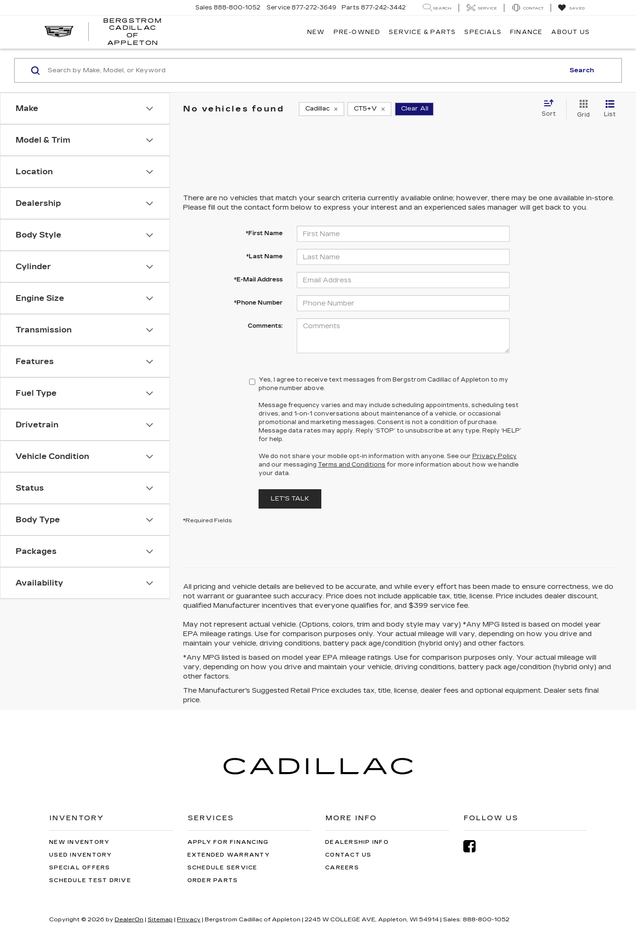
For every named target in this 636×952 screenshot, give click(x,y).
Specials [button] (483, 32)
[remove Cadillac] (321, 109)
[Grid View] (581, 109)
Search (581, 70)
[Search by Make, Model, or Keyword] (304, 70)
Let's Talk (290, 498)
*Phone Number (258, 302)
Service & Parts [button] (422, 32)
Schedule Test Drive (90, 880)
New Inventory (79, 842)
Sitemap (160, 919)
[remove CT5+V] (369, 109)
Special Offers (79, 868)
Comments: (265, 326)
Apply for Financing (228, 842)
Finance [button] (526, 32)
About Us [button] (570, 32)
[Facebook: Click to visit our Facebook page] (474, 846)
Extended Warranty (228, 855)
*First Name (264, 233)
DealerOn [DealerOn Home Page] (129, 919)
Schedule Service (222, 868)
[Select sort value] (551, 108)
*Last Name (264, 256)
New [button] (316, 32)
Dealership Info (357, 842)
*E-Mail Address (258, 279)
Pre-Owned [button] (357, 32)
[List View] (610, 109)
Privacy (189, 919)
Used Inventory (80, 855)
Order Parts (212, 880)
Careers (342, 868)
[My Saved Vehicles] (571, 8)
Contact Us (348, 855)
